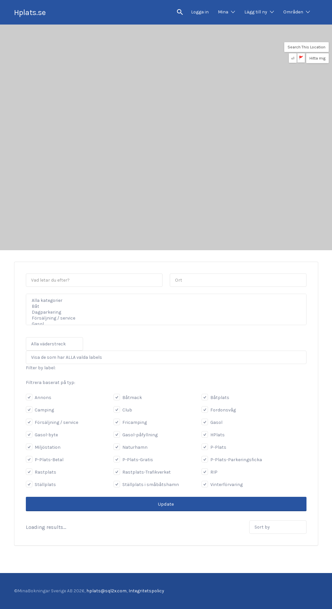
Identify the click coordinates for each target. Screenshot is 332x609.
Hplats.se (30, 12)
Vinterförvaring (222, 484)
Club (123, 410)
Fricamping (130, 422)
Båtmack (128, 397)
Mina (223, 12)
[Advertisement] (166, 204)
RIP (209, 472)
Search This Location (306, 47)
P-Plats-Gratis (133, 459)
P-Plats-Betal (44, 459)
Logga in (200, 12)
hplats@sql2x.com (106, 591)
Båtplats (215, 397)
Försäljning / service (162, 318)
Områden (293, 12)
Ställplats (41, 484)
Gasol (162, 324)
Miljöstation (43, 447)
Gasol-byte (42, 435)
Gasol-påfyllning (136, 435)
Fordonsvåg (218, 410)
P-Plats (213, 447)
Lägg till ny (255, 12)
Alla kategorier (162, 301)
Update (166, 504)
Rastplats (41, 472)
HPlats (213, 435)
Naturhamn (131, 447)
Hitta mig (317, 58)
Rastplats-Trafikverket (142, 472)
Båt (162, 306)
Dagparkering (162, 312)
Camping (40, 410)
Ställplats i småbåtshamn (146, 484)
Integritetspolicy (146, 591)
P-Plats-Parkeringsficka (231, 459)
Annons (38, 397)
